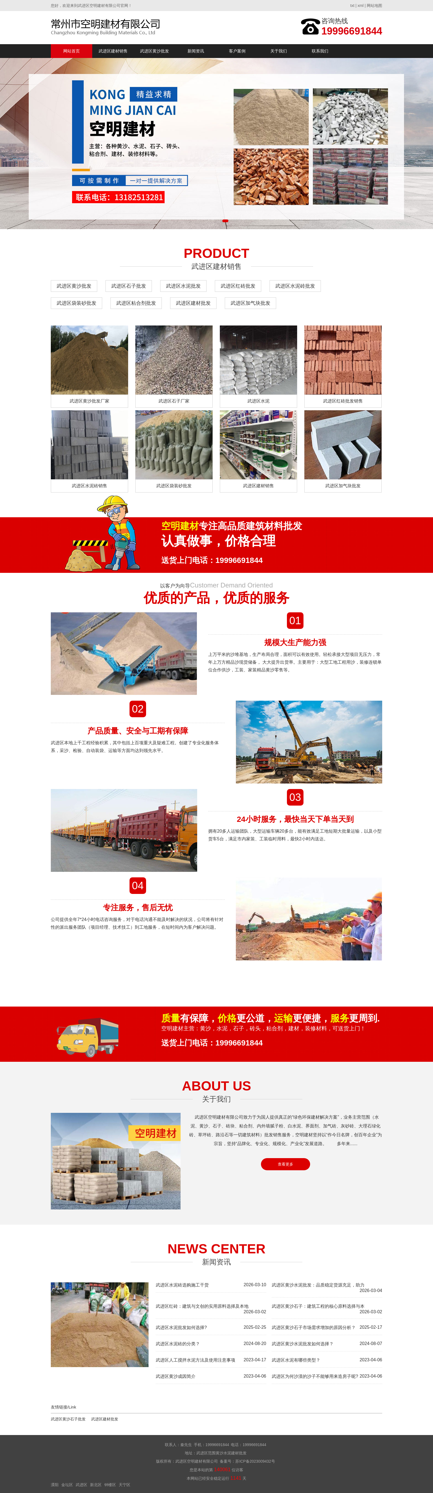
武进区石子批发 (128, 286)
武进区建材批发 (193, 303)
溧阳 (55, 1485)
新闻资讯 (196, 51)
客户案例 (237, 51)
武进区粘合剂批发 (136, 303)
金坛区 (67, 1485)
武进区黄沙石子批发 (68, 1419)
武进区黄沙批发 (154, 51)
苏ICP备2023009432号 (255, 1461)
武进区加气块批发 (250, 303)
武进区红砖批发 (238, 286)
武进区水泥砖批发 (295, 286)
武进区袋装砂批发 (76, 303)
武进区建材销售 (113, 51)
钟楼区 (110, 1485)
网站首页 (71, 51)
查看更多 (285, 1164)
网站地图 (374, 5)
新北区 (96, 1485)
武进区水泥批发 (183, 286)
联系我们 (320, 51)
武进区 (81, 1485)
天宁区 (124, 1485)
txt (352, 5)
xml (361, 5)
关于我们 (278, 51)
